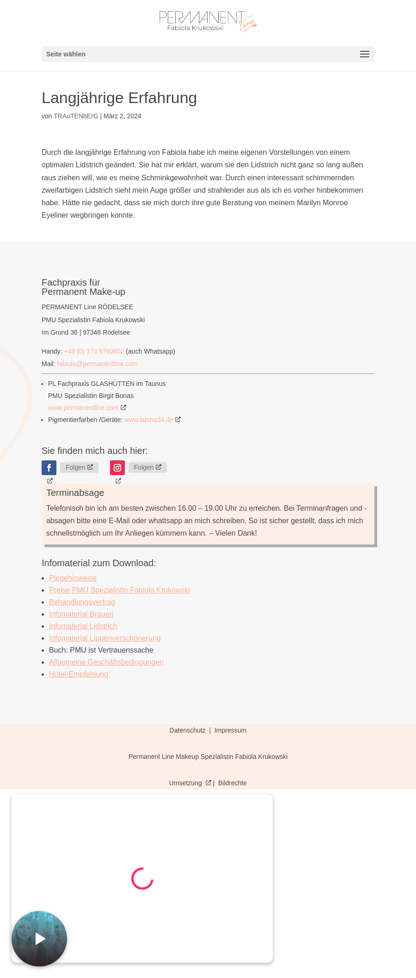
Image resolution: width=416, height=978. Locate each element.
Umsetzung (186, 783)
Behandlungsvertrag (82, 602)
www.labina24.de (148, 419)
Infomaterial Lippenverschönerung (105, 638)
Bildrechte (232, 783)
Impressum (230, 730)
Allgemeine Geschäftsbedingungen (106, 662)
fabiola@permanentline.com (97, 363)
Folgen (76, 467)
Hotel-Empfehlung (78, 674)
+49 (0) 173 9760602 (94, 351)
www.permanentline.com (83, 407)
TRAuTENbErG (76, 116)
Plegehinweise (73, 578)
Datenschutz (189, 730)
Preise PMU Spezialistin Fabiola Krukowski (119, 590)
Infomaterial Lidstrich (83, 626)
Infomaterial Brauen (81, 614)
